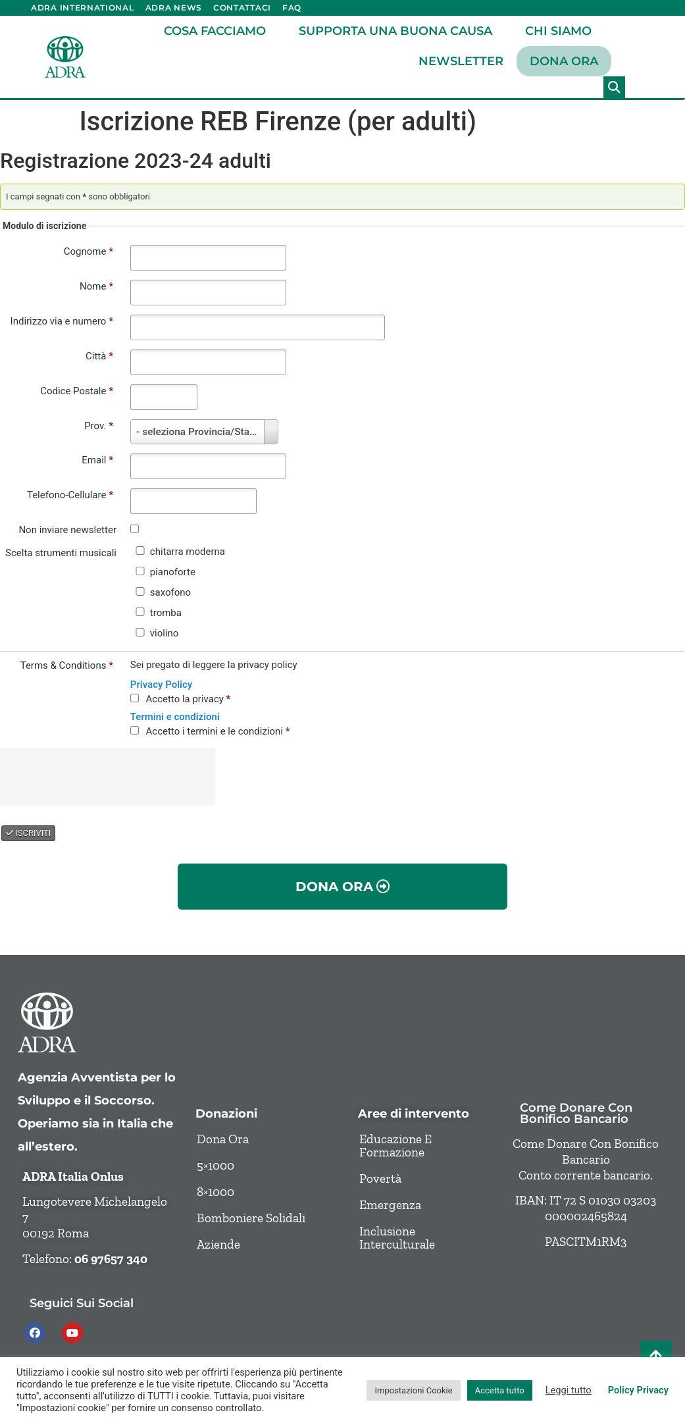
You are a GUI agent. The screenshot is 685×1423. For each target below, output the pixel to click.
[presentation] (112, 775)
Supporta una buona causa (399, 31)
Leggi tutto (568, 1390)
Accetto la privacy (188, 699)
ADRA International (82, 8)
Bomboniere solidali (251, 1218)
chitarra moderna (187, 552)
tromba (166, 613)
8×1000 (215, 1191)
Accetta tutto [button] (499, 1390)
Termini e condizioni (175, 717)
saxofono (170, 593)
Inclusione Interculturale (397, 1238)
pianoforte (172, 572)
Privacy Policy (161, 684)
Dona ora (564, 61)
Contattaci (242, 8)
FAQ (291, 8)
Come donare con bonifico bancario (576, 1113)
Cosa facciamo (218, 31)
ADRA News (173, 8)
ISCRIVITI (28, 833)
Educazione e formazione (395, 1145)
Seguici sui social (82, 1303)
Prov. (98, 426)
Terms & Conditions (66, 665)
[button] (614, 87)
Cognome (88, 251)
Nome (96, 286)
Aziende (218, 1244)
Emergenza (390, 1204)
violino (164, 633)
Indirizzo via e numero (62, 321)
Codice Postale (76, 391)
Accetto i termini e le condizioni (218, 731)
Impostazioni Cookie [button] (413, 1390)
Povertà (380, 1178)
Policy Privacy (638, 1390)
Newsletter (461, 61)
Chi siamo (561, 31)
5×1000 (215, 1165)
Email (97, 460)
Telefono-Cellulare (70, 495)
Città (99, 356)
